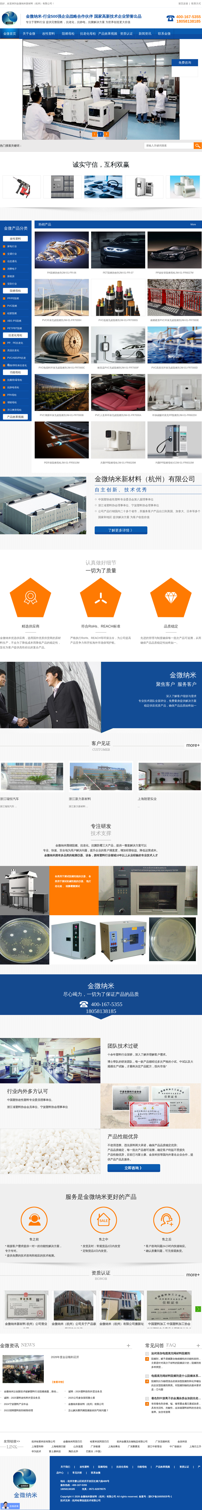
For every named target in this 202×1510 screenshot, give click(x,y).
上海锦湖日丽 (58, 1446)
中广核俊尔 (175, 1446)
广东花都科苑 (162, 1441)
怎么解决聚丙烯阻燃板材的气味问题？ (88, 1410)
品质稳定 (171, 626)
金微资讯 (9, 1345)
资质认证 (126, 33)
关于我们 (65, 1466)
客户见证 (101, 743)
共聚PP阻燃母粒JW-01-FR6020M (118, 462)
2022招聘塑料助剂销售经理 (18, 1410)
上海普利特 (37, 1446)
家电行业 (12, 246)
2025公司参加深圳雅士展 (81, 1397)
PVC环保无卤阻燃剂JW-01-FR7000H (61, 320)
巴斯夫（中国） (94, 1451)
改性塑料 (48, 33)
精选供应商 (30, 626)
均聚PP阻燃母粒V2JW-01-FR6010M (174, 462)
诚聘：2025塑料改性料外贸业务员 (22, 1397)
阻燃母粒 (68, 33)
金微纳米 (183, 675)
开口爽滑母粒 (14, 410)
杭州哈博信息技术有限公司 (86, 1500)
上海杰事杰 (114, 1446)
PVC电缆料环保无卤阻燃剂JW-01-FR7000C (62, 367)
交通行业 (12, 253)
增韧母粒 (12, 402)
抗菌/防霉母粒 (14, 380)
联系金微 (164, 33)
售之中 (103, 1239)
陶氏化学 (73, 1451)
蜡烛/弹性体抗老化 (17, 365)
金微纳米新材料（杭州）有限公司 (86, 1404)
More (193, 224)
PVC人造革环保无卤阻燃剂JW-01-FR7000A (118, 415)
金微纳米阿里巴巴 (72, 1441)
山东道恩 (78, 1446)
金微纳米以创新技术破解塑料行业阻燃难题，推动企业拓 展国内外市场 (32, 1391)
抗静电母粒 (13, 387)
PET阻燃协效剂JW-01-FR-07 (118, 272)
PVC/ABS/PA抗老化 (16, 361)
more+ (193, 745)
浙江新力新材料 (80, 799)
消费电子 (12, 268)
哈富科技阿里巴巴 (99, 1441)
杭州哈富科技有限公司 (43, 1441)
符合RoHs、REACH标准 (100, 626)
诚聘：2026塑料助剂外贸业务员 (85, 1391)
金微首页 (9, 33)
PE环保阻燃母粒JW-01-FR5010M (61, 462)
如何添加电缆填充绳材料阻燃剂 (170, 1354)
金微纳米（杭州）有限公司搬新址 (121, 1324)
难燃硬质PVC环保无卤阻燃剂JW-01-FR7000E (174, 320)
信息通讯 (12, 261)
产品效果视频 (107, 33)
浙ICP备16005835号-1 (160, 1496)
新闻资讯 (145, 33)
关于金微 (29, 33)
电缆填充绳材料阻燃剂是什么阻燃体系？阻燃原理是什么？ (176, 1376)
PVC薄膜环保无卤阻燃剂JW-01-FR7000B (62, 415)
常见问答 (154, 1345)
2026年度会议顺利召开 (65, 1357)
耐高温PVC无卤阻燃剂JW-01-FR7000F (118, 367)
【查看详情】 (58, 1382)
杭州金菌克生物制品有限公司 (132, 1441)
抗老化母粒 (88, 33)
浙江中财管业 (155, 1446)
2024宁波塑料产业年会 (16, 1404)
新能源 (10, 276)
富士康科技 (55, 1451)
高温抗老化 (13, 350)
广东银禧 (95, 1446)
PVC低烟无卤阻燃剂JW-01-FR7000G (118, 320)
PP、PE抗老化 (15, 343)
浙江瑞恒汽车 (9, 799)
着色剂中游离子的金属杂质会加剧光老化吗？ (176, 1399)
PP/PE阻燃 (13, 298)
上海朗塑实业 (147, 799)
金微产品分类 (16, 228)
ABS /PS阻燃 (14, 320)
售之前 (34, 1239)
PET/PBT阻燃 (14, 328)
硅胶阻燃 (12, 313)
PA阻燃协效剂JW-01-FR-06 (61, 272)
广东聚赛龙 (134, 1446)
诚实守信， (101, 164)
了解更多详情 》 (121, 530)
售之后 (166, 1239)
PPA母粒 (12, 395)
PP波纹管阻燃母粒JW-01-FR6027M (174, 272)
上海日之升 (195, 1446)
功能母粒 (15, 372)
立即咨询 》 (133, 1168)
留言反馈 (183, 3)
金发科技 (182, 1441)
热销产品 (44, 224)
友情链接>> (12, 1441)
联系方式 (196, 3)
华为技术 (36, 1451)
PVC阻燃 (12, 305)
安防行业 (12, 283)
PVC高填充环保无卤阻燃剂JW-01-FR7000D (175, 367)
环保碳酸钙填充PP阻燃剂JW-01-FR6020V (174, 415)
